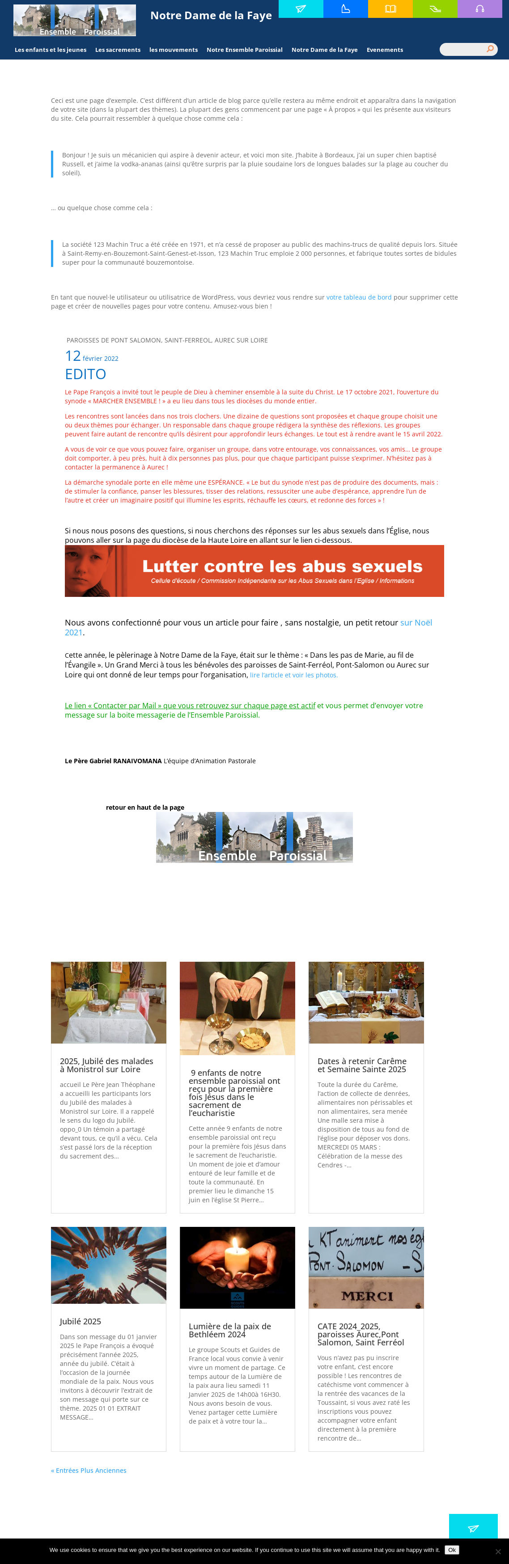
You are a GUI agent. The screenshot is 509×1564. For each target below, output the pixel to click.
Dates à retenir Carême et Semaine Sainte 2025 (362, 1065)
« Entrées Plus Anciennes (89, 1470)
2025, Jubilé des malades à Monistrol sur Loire (106, 1065)
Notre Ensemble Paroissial (245, 50)
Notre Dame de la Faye (325, 50)
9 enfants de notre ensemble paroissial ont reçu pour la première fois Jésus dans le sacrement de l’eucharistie (234, 1092)
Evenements (385, 50)
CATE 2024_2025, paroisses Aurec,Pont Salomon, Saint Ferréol (361, 1334)
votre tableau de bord (359, 297)
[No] (497, 1551)
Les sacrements (117, 50)
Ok (452, 1550)
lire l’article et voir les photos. (294, 675)
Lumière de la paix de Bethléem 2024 (230, 1330)
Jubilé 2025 (80, 1321)
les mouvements (173, 50)
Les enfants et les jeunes (50, 50)
